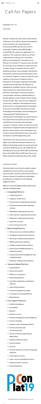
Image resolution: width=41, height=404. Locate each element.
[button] (2, 3)
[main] (20, 11)
